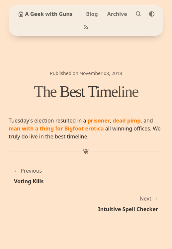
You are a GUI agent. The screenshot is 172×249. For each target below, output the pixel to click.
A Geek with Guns (45, 14)
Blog (92, 14)
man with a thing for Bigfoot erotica (56, 128)
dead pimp (126, 120)
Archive (117, 14)
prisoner (99, 120)
